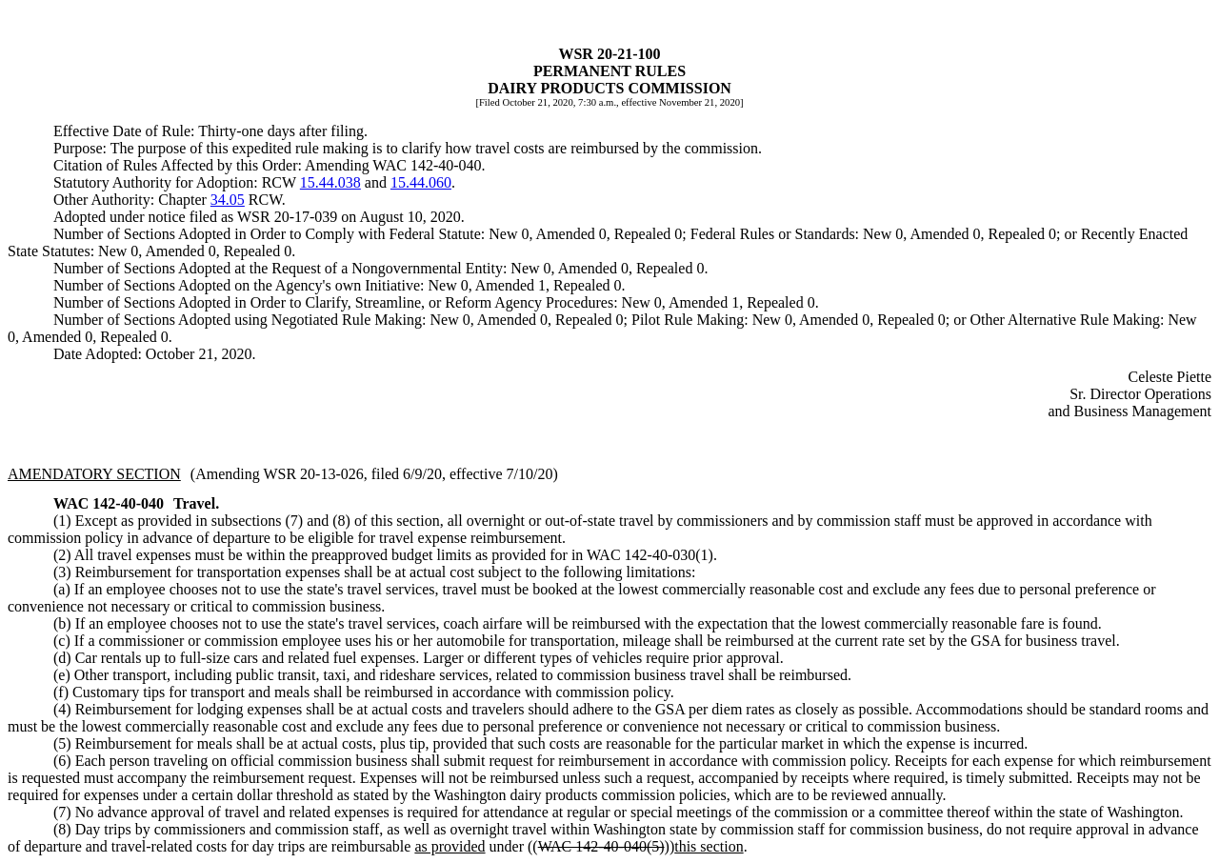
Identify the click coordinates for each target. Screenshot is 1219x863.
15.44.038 (330, 182)
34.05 (227, 199)
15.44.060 (420, 182)
